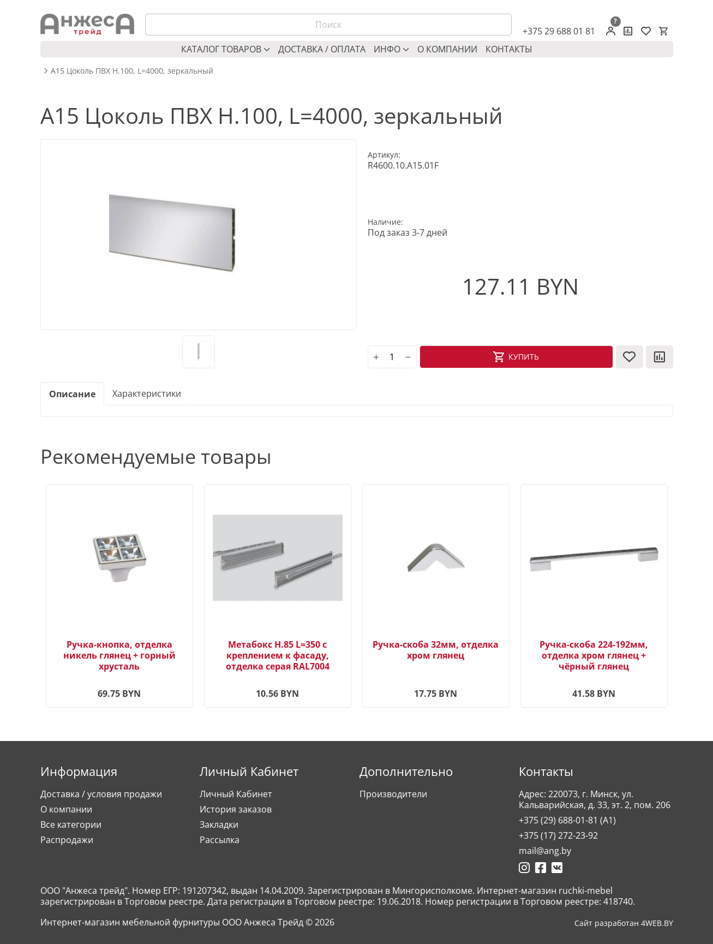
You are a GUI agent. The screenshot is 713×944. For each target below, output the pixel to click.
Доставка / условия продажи (101, 794)
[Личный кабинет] (610, 31)
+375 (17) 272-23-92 (558, 835)
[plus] (376, 357)
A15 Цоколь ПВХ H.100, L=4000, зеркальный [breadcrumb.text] (132, 71)
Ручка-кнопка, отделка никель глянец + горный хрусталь (119, 655)
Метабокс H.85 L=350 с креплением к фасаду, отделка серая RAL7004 (277, 655)
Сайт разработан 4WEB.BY (623, 923)
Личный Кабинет (236, 794)
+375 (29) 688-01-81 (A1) (567, 820)
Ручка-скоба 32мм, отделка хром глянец (436, 649)
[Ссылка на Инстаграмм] (524, 867)
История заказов (236, 809)
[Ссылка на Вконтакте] (557, 867)
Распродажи (66, 840)
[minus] (408, 357)
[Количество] (392, 357)
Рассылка (219, 840)
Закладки (219, 824)
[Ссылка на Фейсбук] (540, 867)
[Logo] (87, 24)
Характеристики (146, 393)
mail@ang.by (545, 851)
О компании (447, 49)
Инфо (391, 49)
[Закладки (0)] (646, 31)
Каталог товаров (225, 49)
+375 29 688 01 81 (559, 31)
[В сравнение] (659, 356)
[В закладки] (629, 356)
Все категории (70, 824)
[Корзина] (663, 31)
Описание (72, 394)
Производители (393, 794)
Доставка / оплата (322, 49)
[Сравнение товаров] (628, 31)
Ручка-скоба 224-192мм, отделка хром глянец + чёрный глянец (594, 655)
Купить (523, 356)
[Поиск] (328, 24)
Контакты (509, 49)
